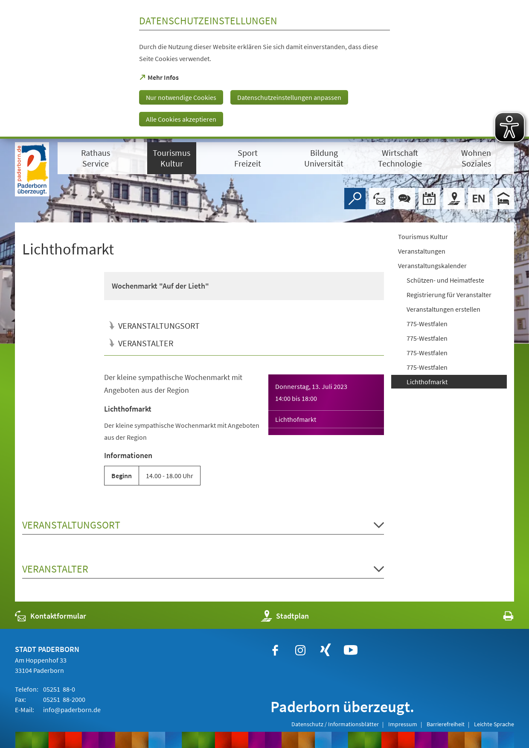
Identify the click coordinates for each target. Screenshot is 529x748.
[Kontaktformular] (379, 198)
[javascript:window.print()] (500, 618)
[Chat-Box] (404, 198)
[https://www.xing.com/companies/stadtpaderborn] (325, 650)
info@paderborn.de (71, 709)
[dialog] (264, 69)
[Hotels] (503, 198)
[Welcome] (478, 198)
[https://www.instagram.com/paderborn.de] (300, 650)
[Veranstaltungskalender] (429, 198)
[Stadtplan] (454, 198)
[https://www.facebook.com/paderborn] (275, 650)
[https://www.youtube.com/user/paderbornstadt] (351, 650)
